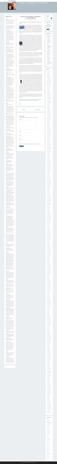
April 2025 (48, 91)
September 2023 (49, 118)
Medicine (48, 438)
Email (20, 135)
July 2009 (48, 361)
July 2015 (48, 257)
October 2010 (48, 339)
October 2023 (48, 117)
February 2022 (49, 144)
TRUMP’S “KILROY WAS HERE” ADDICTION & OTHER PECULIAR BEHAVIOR (48, 52)
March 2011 (48, 332)
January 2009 (48, 369)
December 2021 (49, 147)
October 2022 (48, 134)
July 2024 (48, 104)
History (48, 429)
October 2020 (48, 167)
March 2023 (48, 127)
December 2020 (49, 164)
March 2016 (48, 246)
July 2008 (48, 378)
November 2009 (49, 355)
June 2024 (48, 105)
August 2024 (48, 102)
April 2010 (48, 348)
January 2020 (48, 180)
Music (47, 441)
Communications (49, 422)
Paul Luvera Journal (12, 0)
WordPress (30, 462)
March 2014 (48, 280)
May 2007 (48, 398)
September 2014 (49, 272)
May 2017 (48, 226)
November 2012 (49, 303)
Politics (48, 445)
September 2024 (49, 101)
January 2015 (48, 266)
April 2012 (48, 313)
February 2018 (49, 213)
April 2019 (48, 193)
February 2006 (49, 412)
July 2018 (48, 206)
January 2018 (48, 214)
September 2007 (49, 392)
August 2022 (48, 137)
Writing (48, 458)
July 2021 (48, 154)
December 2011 (49, 319)
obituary (48, 442)
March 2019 (48, 194)
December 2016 (49, 233)
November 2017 (49, 217)
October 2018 (48, 201)
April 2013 (48, 296)
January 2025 (48, 95)
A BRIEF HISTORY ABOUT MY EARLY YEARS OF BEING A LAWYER (49, 47)
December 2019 (49, 181)
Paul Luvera (31, 19)
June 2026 (48, 71)
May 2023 (48, 124)
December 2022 (49, 131)
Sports (48, 451)
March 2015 (48, 263)
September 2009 (49, 358)
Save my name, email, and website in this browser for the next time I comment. (30, 143)
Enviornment (48, 425)
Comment (20, 119)
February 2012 (49, 316)
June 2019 (48, 190)
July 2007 (48, 395)
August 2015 (48, 256)
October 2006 (48, 408)
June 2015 (48, 259)
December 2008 (49, 371)
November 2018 (49, 200)
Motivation (48, 439)
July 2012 (48, 309)
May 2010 (48, 346)
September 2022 (49, 135)
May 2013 (48, 295)
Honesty (48, 432)
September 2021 (49, 151)
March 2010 (48, 349)
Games (48, 428)
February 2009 (49, 368)
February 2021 (49, 161)
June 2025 (48, 88)
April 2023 (48, 125)
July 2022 (48, 138)
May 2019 (48, 191)
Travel (21, 103)
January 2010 (48, 352)
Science (48, 449)
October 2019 (48, 184)
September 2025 (49, 84)
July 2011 (48, 326)
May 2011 (48, 329)
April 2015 (48, 262)
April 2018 (48, 210)
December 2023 (49, 114)
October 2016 (48, 236)
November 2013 (49, 286)
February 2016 (49, 247)
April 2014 (48, 279)
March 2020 (48, 177)
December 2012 (49, 302)
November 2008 (49, 372)
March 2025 (48, 92)
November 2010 (49, 338)
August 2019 (48, 187)
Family (48, 426)
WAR (47, 455)
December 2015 (49, 250)
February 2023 (49, 128)
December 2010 (49, 336)
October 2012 (48, 305)
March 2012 (48, 315)
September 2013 (49, 289)
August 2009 (48, 359)
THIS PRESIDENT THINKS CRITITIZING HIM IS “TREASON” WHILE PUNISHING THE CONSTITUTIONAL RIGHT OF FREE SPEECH (49, 60)
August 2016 (48, 239)
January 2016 (48, 249)
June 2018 (48, 207)
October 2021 (48, 150)
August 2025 (48, 85)
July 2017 (48, 223)
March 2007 (48, 401)
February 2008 (49, 385)
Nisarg (35, 462)
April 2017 (48, 227)
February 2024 (49, 111)
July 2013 (48, 292)
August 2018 (48, 204)
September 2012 (49, 306)
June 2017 (48, 224)
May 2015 (48, 260)
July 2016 (48, 240)
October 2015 (48, 253)
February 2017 (49, 230)
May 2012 (48, 312)
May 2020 (48, 174)
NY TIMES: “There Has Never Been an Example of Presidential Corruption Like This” (49, 41)
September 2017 (49, 220)
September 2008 (49, 375)
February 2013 (49, 299)
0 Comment (35, 19)
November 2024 (49, 98)
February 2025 (49, 94)
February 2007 (49, 402)
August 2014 (48, 273)
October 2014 (48, 270)
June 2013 (48, 293)
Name (20, 131)
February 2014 (49, 282)
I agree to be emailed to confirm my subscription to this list (49, 26)
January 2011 (48, 335)
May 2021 (48, 157)
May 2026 (48, 72)
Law (47, 435)
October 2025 (48, 82)
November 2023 (49, 115)
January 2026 (48, 78)
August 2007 (48, 394)
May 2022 (48, 141)
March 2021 (48, 160)
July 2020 (48, 171)
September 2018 (49, 203)
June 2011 (48, 328)
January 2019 (48, 197)
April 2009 (48, 365)
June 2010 (48, 345)
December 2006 (49, 405)
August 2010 (48, 342)
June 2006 (48, 411)
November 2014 (49, 269)
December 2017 (49, 216)
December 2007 (49, 388)
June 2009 (48, 362)
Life (47, 436)
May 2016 (48, 243)
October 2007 (48, 391)
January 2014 (48, 283)
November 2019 (49, 183)
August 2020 (48, 170)
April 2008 (48, 382)
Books (48, 419)
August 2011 (48, 325)
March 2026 (48, 75)
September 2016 (49, 237)
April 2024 (48, 108)
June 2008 (48, 379)
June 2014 (48, 276)
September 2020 (49, 168)
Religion (48, 448)
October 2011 (48, 322)
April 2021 (48, 158)
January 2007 (48, 404)
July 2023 (48, 121)
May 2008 (48, 381)
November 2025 (49, 81)
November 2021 (49, 148)
